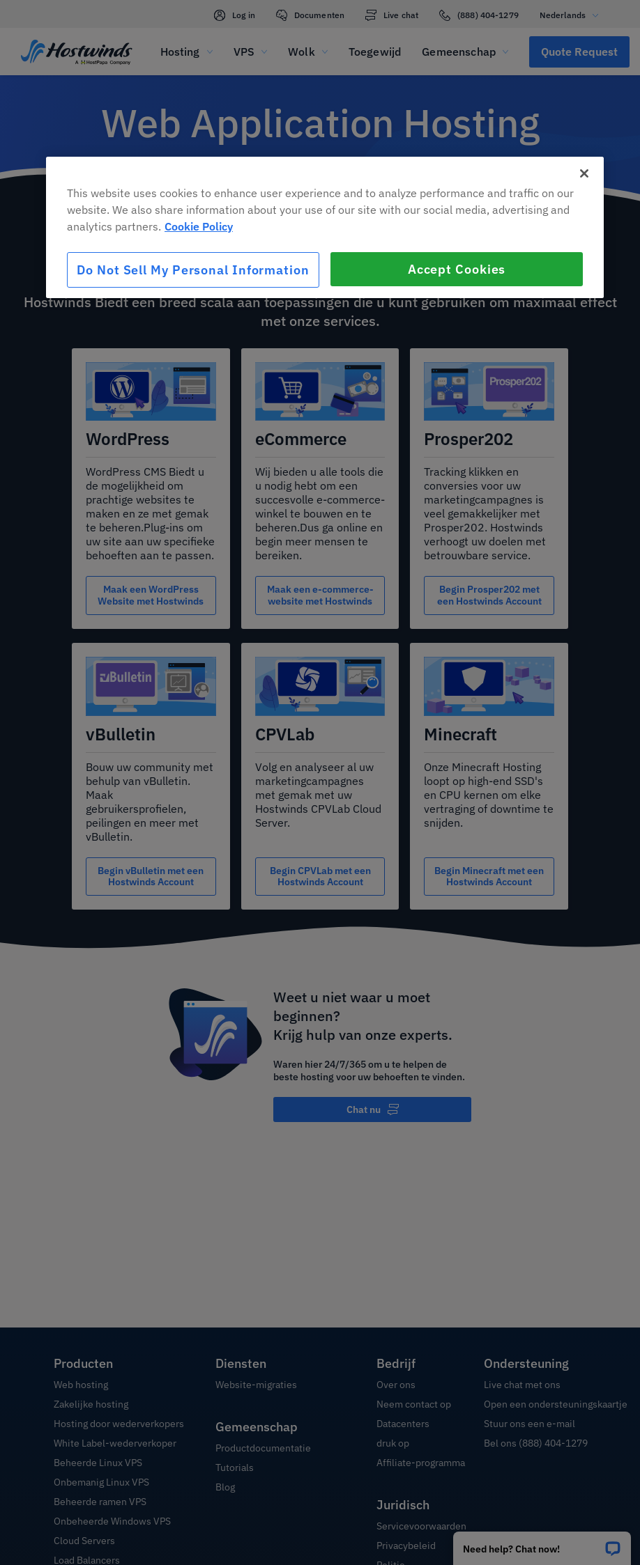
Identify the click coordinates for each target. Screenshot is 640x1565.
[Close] (584, 173)
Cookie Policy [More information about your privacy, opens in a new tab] (199, 226)
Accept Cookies (457, 269)
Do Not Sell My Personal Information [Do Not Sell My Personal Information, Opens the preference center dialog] (193, 270)
